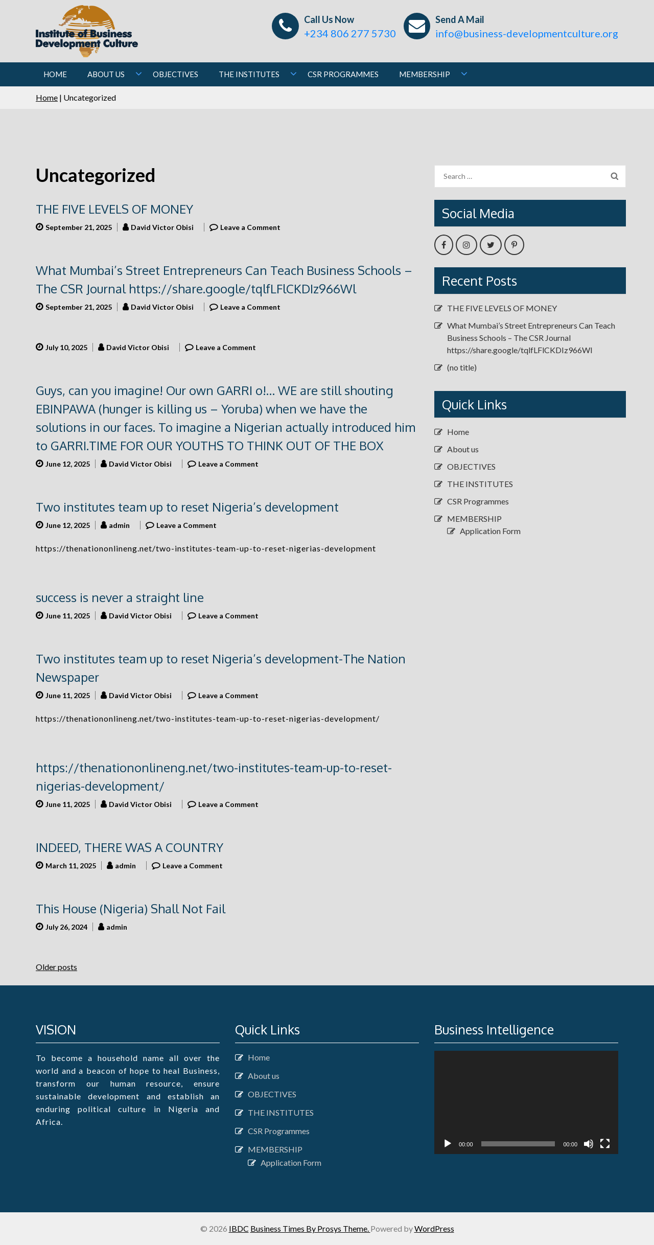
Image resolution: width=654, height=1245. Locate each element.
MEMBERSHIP (424, 74)
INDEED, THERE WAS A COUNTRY (129, 847)
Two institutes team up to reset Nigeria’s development (187, 507)
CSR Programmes (343, 74)
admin (119, 525)
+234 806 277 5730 (350, 33)
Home (55, 74)
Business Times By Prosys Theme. (310, 1228)
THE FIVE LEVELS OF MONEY (114, 209)
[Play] (447, 1144)
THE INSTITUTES (249, 74)
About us (106, 74)
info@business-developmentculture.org (526, 33)
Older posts (56, 967)
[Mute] (588, 1144)
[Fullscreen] (605, 1144)
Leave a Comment (250, 227)
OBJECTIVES (175, 74)
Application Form (490, 531)
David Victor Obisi (162, 227)
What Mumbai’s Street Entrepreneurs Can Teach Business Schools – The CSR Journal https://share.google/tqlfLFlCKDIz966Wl (531, 337)
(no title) (462, 367)
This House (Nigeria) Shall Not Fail (130, 908)
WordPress (434, 1228)
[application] (526, 1103)
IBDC (239, 1228)
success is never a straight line (120, 597)
